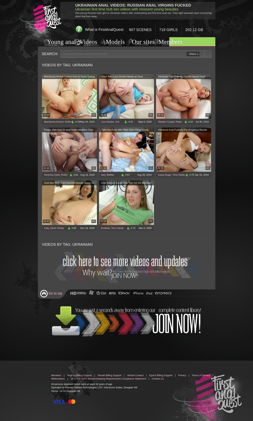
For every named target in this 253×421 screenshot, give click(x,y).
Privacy (182, 375)
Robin (68, 121)
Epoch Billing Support (160, 375)
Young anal (57, 42)
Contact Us (158, 378)
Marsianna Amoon (54, 121)
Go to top (51, 293)
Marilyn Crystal (166, 121)
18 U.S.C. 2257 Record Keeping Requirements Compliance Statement (108, 378)
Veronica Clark (52, 174)
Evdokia (105, 228)
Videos (84, 42)
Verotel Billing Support (109, 375)
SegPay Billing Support (79, 375)
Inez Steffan (107, 174)
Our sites (138, 42)
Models (110, 42)
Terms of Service (201, 375)
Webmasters (58, 378)
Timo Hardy (178, 174)
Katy (46, 228)
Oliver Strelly (57, 228)
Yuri (117, 121)
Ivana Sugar (164, 174)
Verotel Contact (135, 375)
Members (165, 42)
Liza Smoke (107, 121)
